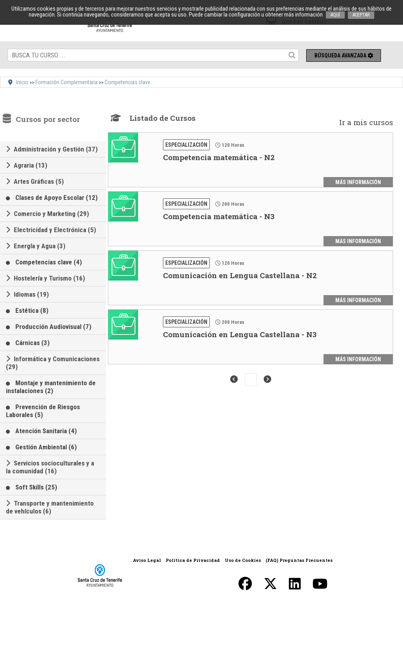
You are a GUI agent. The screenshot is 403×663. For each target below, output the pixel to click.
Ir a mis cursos (366, 122)
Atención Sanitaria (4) (46, 431)
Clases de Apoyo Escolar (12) (56, 197)
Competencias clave (127, 82)
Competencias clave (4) (48, 262)
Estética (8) (31, 310)
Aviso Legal (147, 560)
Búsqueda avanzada (343, 55)
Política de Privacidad (193, 560)
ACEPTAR (361, 15)
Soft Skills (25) (36, 487)
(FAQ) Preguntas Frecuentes (299, 560)
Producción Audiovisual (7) (53, 327)
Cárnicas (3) (32, 343)
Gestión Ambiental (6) (46, 447)
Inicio (22, 82)
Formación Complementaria (66, 82)
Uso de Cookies (243, 560)
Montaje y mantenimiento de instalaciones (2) (51, 387)
